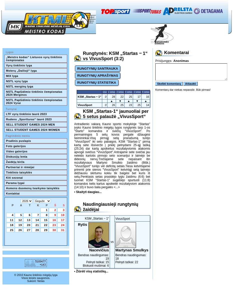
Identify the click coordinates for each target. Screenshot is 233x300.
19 (20, 225)
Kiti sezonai (14, 177)
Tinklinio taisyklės (19, 172)
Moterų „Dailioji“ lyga (21, 70)
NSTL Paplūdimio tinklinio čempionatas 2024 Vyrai (34, 101)
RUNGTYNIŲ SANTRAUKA (97, 68)
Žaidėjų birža (15, 161)
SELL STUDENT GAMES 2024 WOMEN (33, 129)
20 (29, 225)
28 (37, 230)
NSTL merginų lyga (19, 86)
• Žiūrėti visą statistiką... (91, 271)
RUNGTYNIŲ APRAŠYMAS (97, 75)
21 (37, 225)
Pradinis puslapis (18, 140)
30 (54, 230)
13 (29, 220)
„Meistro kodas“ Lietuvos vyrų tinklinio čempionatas (34, 59)
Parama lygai (15, 182)
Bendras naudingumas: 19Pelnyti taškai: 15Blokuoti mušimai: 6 (92, 244)
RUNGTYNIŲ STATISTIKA (96, 82)
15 (46, 220)
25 (12, 230)
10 (63, 215)
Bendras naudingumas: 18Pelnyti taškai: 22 (132, 243)
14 (37, 220)
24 (63, 225)
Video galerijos (17, 151)
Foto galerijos (16, 146)
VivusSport (85, 105)
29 (46, 230)
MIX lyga (12, 75)
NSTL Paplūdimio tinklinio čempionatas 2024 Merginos (34, 93)
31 (63, 230)
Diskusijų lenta (16, 156)
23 (54, 225)
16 (54, 220)
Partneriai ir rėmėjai (20, 167)
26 (20, 230)
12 (20, 220)
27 (29, 230)
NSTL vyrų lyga (17, 81)
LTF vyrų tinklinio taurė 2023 (26, 114)
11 (12, 220)
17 (63, 220)
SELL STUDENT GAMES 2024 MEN (30, 124)
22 (46, 225)
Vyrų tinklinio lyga (19, 65)
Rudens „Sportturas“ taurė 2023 (29, 119)
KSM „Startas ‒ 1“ (89, 96)
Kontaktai (13, 193)
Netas (41, 280)
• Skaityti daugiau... (88, 192)
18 (12, 225)
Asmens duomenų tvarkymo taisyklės (32, 188)
